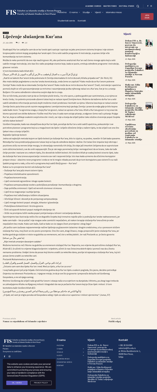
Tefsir (6, 33)
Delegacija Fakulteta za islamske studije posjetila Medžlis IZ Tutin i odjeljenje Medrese (134, 110)
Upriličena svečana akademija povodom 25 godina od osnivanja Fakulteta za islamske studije (133, 132)
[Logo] (28, 12)
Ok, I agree (17, 383)
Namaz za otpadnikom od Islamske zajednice (25, 321)
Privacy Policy (41, 383)
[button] (137, 6)
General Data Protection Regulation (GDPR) (26, 376)
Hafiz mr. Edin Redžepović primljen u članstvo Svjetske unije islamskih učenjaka (134, 90)
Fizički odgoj (114, 321)
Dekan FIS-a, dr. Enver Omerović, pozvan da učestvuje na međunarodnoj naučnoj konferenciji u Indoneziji (133, 48)
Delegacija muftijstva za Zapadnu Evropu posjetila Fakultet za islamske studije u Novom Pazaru (134, 70)
